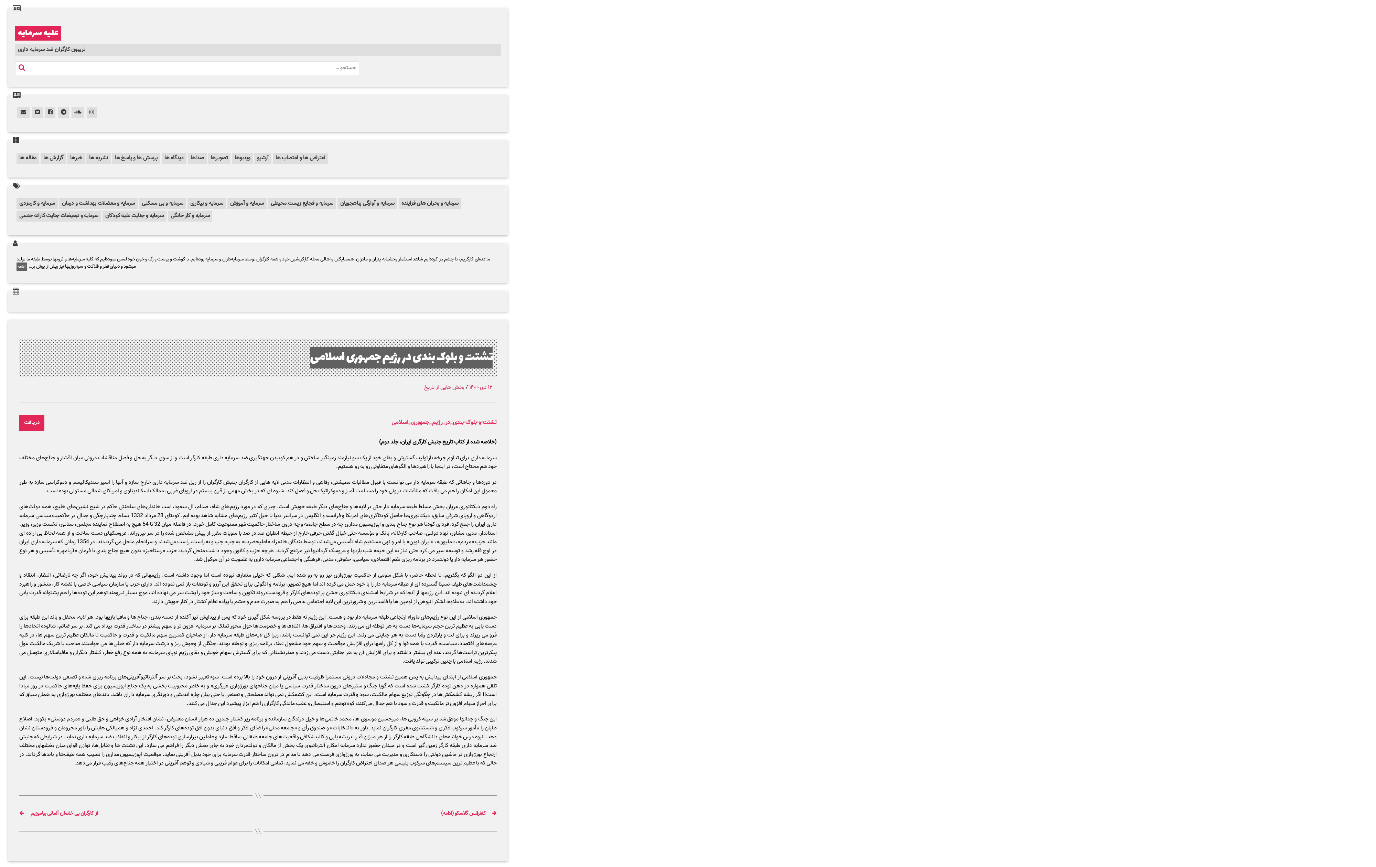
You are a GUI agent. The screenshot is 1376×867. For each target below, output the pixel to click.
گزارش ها (53, 158)
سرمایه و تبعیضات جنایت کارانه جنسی (58, 216)
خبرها (76, 158)
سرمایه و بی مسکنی (162, 203)
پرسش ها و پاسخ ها (136, 158)
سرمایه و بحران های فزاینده (430, 203)
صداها (197, 158)
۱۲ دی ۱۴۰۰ (481, 387)
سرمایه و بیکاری (206, 203)
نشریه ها (98, 158)
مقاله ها (27, 158)
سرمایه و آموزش (247, 203)
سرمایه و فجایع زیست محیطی (302, 203)
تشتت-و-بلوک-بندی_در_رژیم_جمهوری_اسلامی (444, 422)
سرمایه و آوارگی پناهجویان (367, 203)
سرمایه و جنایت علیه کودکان (134, 216)
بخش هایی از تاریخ (444, 387)
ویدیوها (242, 158)
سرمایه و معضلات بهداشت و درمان (98, 203)
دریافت (32, 423)
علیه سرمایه (38, 33)
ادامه (22, 267)
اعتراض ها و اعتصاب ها (300, 158)
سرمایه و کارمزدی (37, 203)
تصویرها (219, 158)
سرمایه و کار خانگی (190, 216)
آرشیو (263, 158)
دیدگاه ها (174, 158)
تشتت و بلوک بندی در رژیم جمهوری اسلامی (401, 357)
